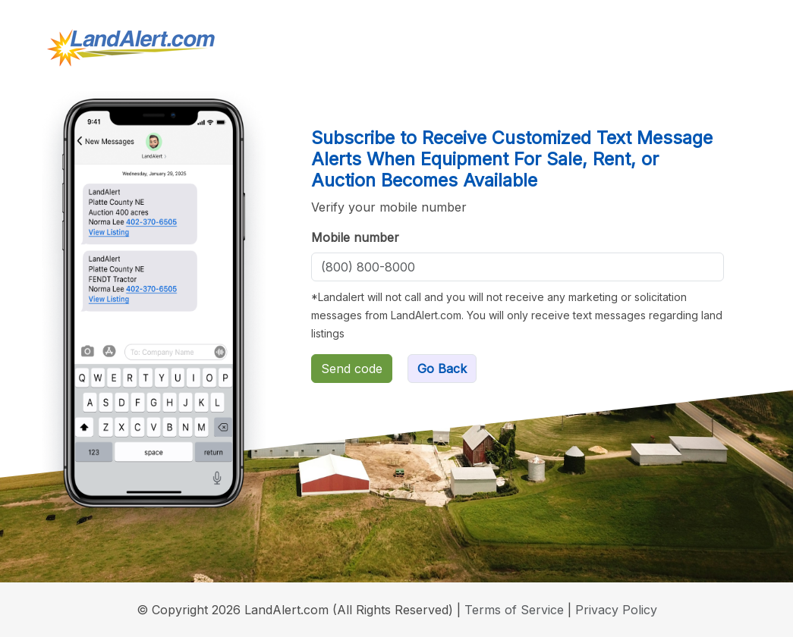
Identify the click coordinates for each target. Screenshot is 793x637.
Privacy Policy (616, 609)
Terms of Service (514, 609)
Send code (351, 368)
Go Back (442, 368)
